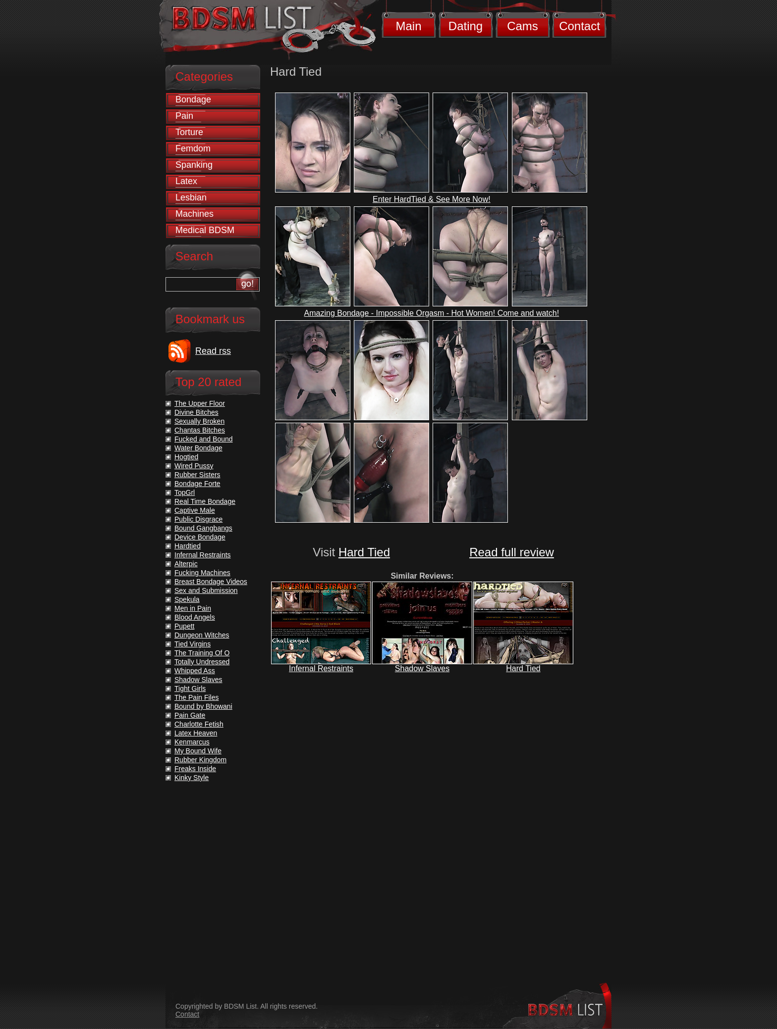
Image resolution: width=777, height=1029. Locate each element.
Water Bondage (198, 448)
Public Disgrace (198, 519)
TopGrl (184, 492)
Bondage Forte (197, 484)
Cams (522, 26)
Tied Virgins (192, 644)
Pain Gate (189, 715)
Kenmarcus (192, 742)
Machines (194, 214)
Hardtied (187, 546)
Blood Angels (194, 617)
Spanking (194, 165)
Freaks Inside (195, 769)
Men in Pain (192, 608)
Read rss (213, 351)
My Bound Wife (198, 751)
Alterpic (186, 564)
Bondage (193, 99)
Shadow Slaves (422, 668)
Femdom (193, 148)
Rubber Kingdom (200, 760)
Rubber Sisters (197, 475)
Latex (186, 181)
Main (408, 26)
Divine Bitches (196, 412)
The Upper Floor (199, 403)
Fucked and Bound (203, 439)
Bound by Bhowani (203, 706)
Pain (184, 116)
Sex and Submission (206, 590)
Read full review (511, 552)
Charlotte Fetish (198, 724)
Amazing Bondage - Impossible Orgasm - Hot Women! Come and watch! (431, 313)
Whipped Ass (194, 671)
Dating (465, 26)
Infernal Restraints (321, 668)
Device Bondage (199, 537)
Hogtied (186, 457)
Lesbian (191, 197)
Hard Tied (364, 552)
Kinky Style (191, 778)
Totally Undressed (201, 662)
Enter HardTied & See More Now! (432, 199)
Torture (189, 132)
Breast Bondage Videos (210, 582)
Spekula (187, 599)
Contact (579, 26)
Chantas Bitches (199, 430)
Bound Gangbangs (203, 528)
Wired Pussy (194, 466)
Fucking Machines (202, 573)
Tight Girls (190, 688)
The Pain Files (196, 697)
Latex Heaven (195, 733)
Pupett (184, 626)
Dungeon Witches (201, 635)
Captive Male (194, 510)
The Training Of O (201, 653)
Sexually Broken (199, 421)
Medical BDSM (204, 230)
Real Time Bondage (204, 501)
